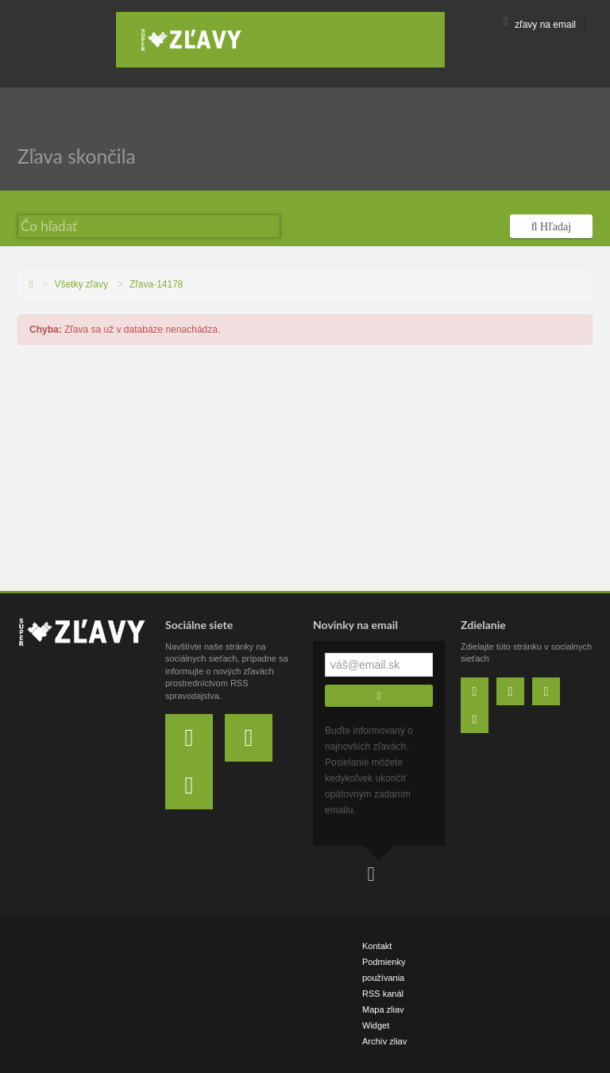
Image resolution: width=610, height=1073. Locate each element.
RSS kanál (382, 993)
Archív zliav (384, 1041)
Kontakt (377, 946)
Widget (375, 1025)
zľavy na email (540, 24)
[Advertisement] (305, 472)
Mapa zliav (383, 1009)
